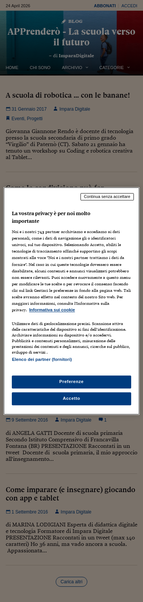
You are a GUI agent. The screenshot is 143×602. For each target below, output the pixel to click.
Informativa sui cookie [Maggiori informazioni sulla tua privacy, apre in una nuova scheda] (52, 309)
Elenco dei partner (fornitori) (42, 359)
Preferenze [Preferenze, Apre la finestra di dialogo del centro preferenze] (71, 382)
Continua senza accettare (107, 196)
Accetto (71, 398)
